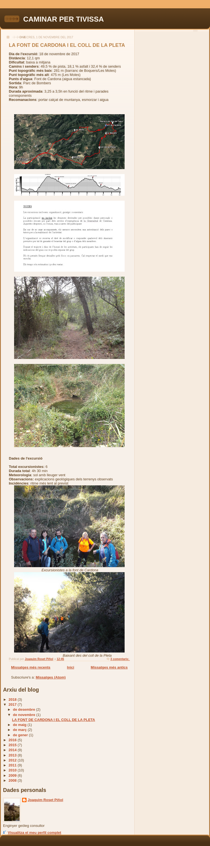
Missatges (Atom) (50, 677)
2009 (13, 775)
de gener (21, 735)
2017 (13, 704)
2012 (13, 760)
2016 (13, 740)
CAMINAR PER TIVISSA (63, 19)
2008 (13, 780)
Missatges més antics (109, 667)
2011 (13, 765)
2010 (13, 770)
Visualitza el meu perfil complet (34, 832)
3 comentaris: (120, 659)
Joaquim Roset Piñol (45, 800)
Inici (70, 667)
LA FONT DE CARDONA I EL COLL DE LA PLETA (67, 45)
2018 (13, 699)
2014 (13, 750)
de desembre (24, 709)
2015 (13, 745)
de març (20, 730)
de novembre (24, 715)
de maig (20, 725)
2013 (13, 755)
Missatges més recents (30, 667)
